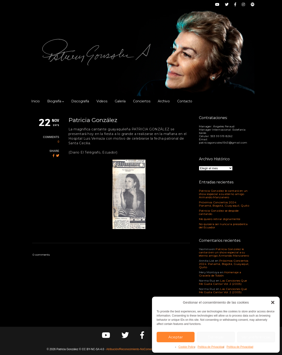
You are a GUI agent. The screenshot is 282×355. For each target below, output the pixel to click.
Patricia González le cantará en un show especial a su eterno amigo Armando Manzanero (223, 194)
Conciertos (141, 101)
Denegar (216, 337)
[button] (272, 302)
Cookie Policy (186, 347)
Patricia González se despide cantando (219, 212)
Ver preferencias (256, 337)
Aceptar (175, 337)
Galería (120, 101)
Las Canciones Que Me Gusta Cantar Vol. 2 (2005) (223, 282)
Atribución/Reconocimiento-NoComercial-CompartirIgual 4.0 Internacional (151, 349)
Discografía (80, 101)
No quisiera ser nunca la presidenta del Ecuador (223, 225)
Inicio (35, 101)
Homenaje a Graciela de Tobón (220, 273)
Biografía (55, 101)
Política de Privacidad (211, 347)
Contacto (184, 101)
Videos (101, 101)
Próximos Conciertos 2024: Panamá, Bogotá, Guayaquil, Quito (224, 204)
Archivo (164, 101)
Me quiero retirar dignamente (219, 219)
